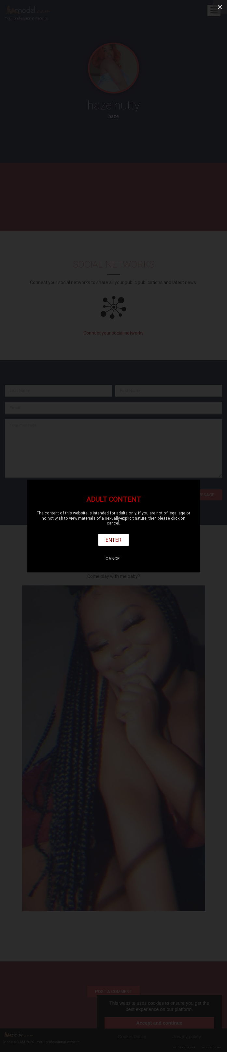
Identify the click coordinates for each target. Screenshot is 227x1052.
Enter (113, 540)
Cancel (114, 558)
